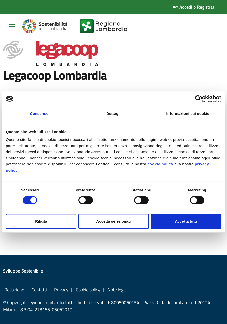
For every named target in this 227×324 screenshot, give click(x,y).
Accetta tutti (186, 221)
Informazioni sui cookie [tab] (187, 113)
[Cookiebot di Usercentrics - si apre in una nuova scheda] (199, 99)
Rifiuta (41, 221)
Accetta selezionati (113, 221)
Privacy (61, 289)
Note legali (118, 289)
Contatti (39, 289)
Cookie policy (88, 289)
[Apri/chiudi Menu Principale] (14, 26)
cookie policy (160, 164)
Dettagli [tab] (113, 113)
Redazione (14, 289)
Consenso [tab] (39, 113)
